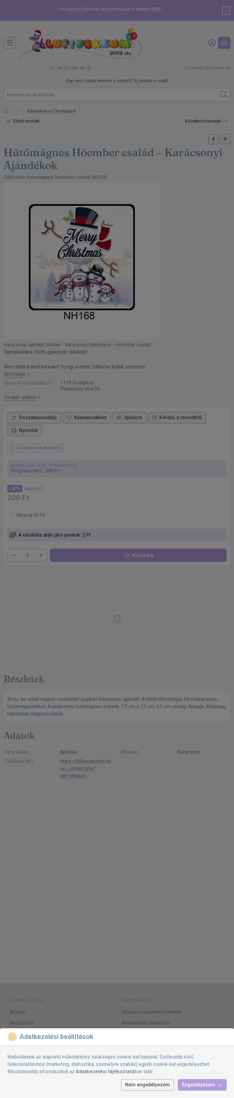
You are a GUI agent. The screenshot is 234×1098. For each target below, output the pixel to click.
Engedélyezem (202, 1085)
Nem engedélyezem (147, 1085)
